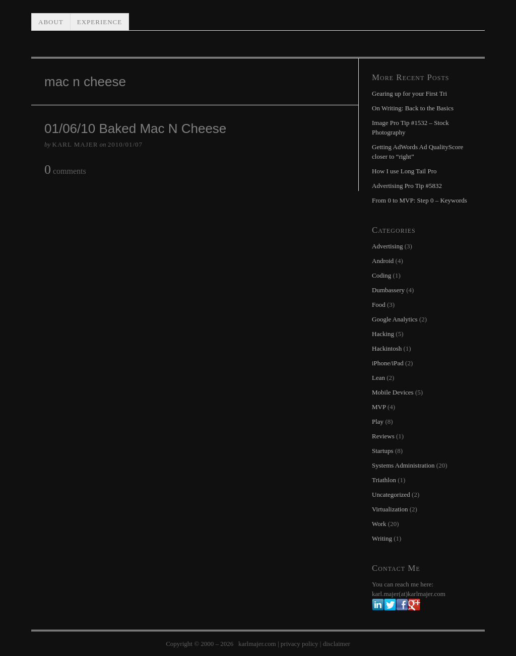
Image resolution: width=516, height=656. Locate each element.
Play (377, 421)
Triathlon (384, 480)
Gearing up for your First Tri (409, 93)
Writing (382, 538)
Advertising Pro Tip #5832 (407, 185)
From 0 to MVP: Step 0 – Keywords (419, 200)
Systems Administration (403, 465)
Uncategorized (391, 494)
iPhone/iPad (388, 363)
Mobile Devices (393, 392)
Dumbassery (388, 290)
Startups (383, 450)
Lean (378, 377)
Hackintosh (387, 348)
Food (378, 304)
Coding (381, 275)
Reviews (383, 436)
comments (65, 170)
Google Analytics (395, 319)
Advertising (387, 246)
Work (379, 524)
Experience (99, 22)
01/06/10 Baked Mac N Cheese (135, 128)
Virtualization (390, 509)
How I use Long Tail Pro (404, 171)
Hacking (383, 334)
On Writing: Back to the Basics (413, 108)
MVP (379, 407)
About (50, 22)
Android (383, 261)
